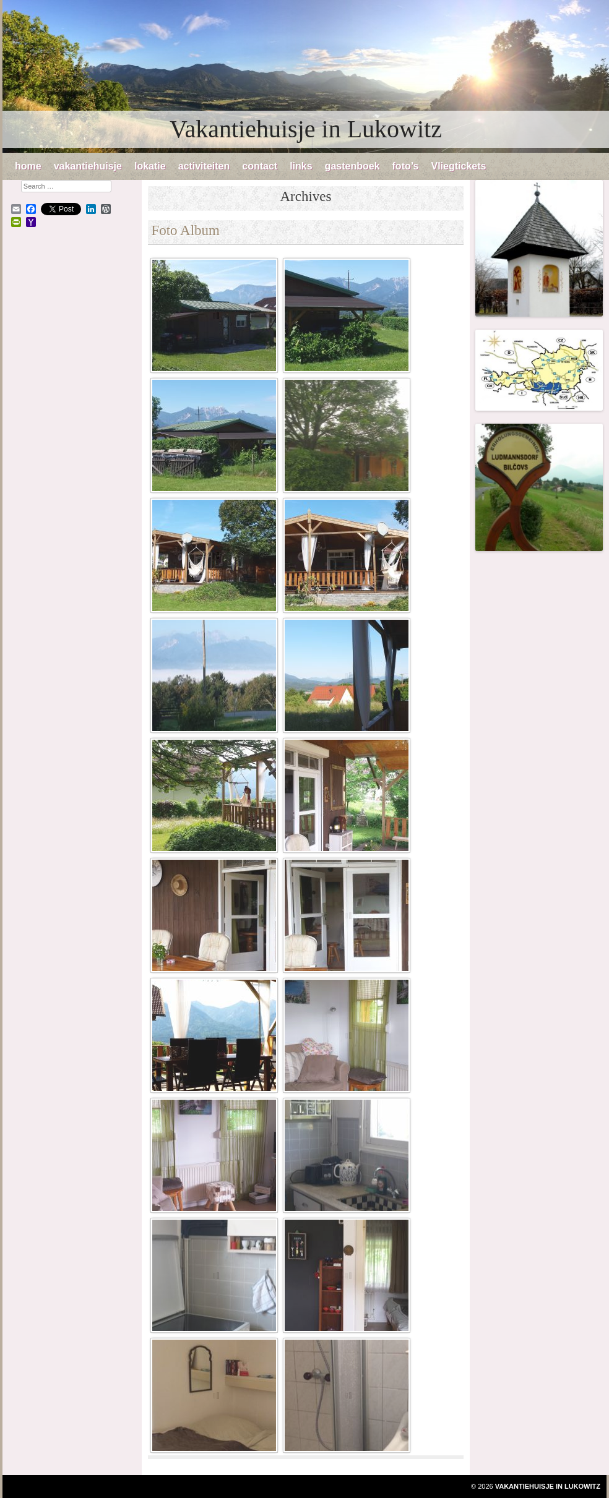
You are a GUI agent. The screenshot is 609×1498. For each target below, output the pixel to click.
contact (259, 166)
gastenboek (352, 166)
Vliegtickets (458, 166)
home (28, 166)
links (301, 166)
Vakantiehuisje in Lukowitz (306, 129)
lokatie (150, 166)
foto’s (405, 166)
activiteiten (204, 166)
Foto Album (185, 230)
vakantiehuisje (88, 166)
